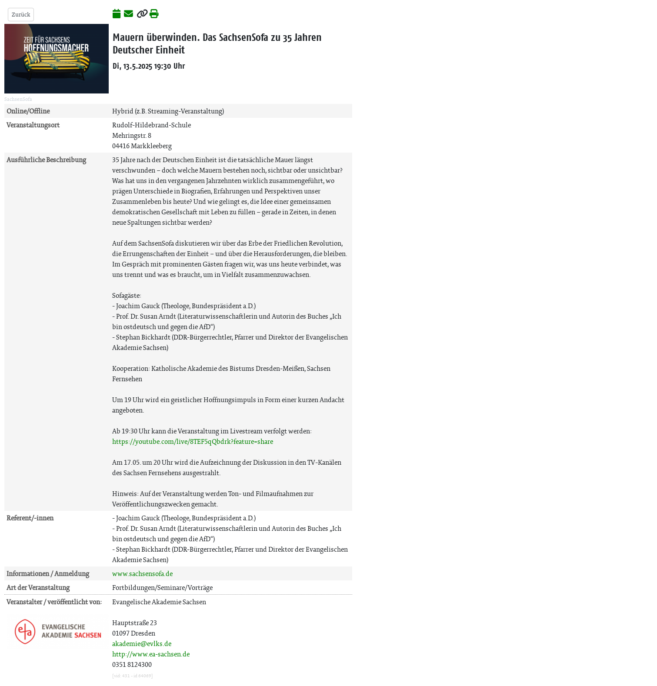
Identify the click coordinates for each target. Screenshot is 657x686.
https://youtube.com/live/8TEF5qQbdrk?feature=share (192, 441)
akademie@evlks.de (141, 643)
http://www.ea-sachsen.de (151, 654)
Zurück (21, 14)
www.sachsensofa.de (142, 573)
